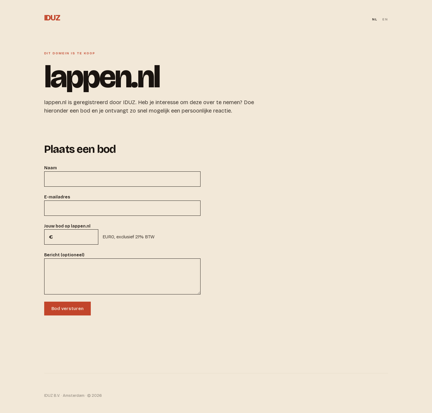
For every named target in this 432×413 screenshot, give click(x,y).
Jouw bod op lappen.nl (67, 226)
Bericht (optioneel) (64, 255)
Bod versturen (67, 308)
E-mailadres (57, 197)
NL (375, 19)
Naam (50, 167)
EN (385, 19)
